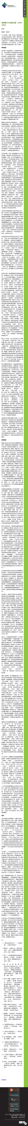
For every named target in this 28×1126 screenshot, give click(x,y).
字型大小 (25, 9)
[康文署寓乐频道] (14, 1097)
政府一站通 (11, 1114)
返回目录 (3, 1079)
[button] (25, 12)
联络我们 (16, 1115)
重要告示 (21, 1114)
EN (24, 1)
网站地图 (17, 1114)
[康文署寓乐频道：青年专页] (14, 1111)
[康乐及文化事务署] (14, 1092)
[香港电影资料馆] (8, 5)
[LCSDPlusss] (14, 1101)
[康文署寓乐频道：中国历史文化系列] (14, 1106)
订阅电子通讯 (22, 1115)
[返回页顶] (25, 1123)
